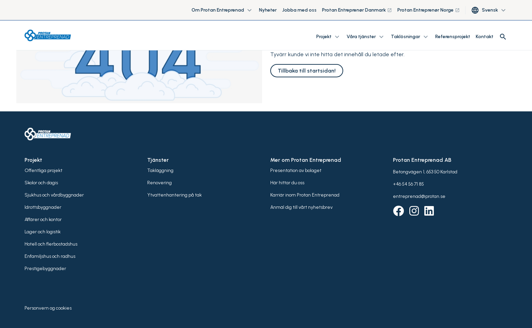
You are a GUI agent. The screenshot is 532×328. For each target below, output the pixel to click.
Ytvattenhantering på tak (174, 195)
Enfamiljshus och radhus (50, 256)
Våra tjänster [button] (366, 37)
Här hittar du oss (287, 183)
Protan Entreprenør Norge (428, 10)
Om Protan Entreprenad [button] (223, 10)
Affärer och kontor (43, 219)
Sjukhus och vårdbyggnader (54, 195)
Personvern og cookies (48, 308)
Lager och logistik (43, 232)
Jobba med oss (299, 10)
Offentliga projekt (43, 170)
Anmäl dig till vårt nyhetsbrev (301, 207)
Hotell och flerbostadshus (51, 244)
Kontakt (484, 37)
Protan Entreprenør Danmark (357, 10)
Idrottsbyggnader (43, 207)
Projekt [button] (328, 37)
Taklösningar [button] (410, 37)
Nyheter (268, 10)
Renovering (159, 183)
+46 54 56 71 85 (408, 184)
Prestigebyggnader (45, 268)
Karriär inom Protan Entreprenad (304, 195)
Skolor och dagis (41, 183)
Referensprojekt (452, 37)
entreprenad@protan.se (419, 196)
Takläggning (160, 170)
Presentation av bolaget (295, 170)
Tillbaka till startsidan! (307, 70)
